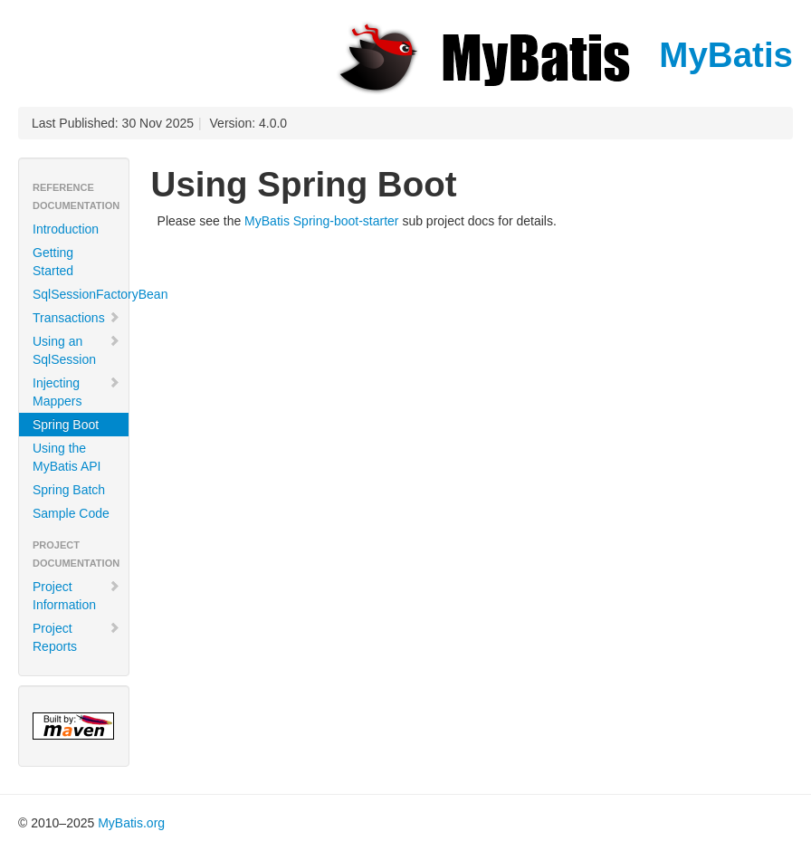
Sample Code (71, 513)
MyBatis (563, 54)
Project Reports (76, 637)
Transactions (76, 318)
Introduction (66, 229)
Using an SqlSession (76, 350)
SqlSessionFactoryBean (81, 294)
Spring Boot (66, 424)
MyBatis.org (131, 823)
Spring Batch (69, 490)
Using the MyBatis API (66, 457)
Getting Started (53, 261)
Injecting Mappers (76, 392)
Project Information (76, 595)
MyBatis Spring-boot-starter (321, 221)
